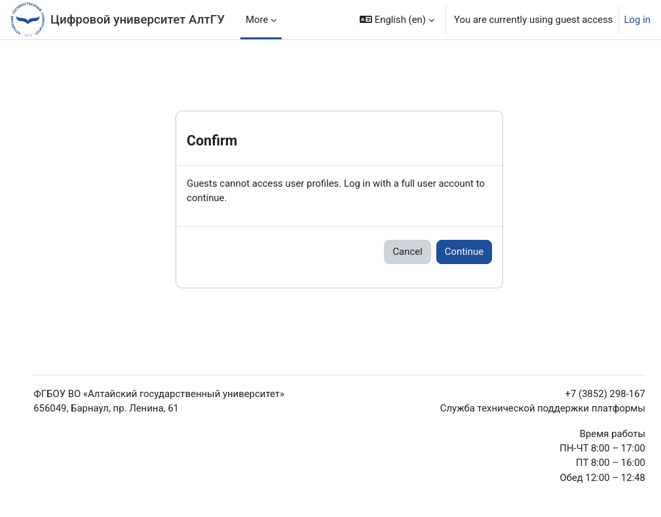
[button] (397, 19)
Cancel (407, 252)
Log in (637, 20)
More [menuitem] (257, 20)
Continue (464, 252)
